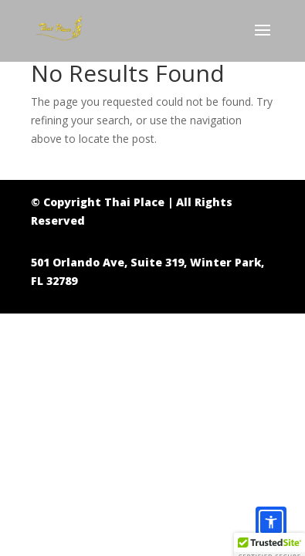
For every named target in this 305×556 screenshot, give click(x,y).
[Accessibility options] (271, 522)
